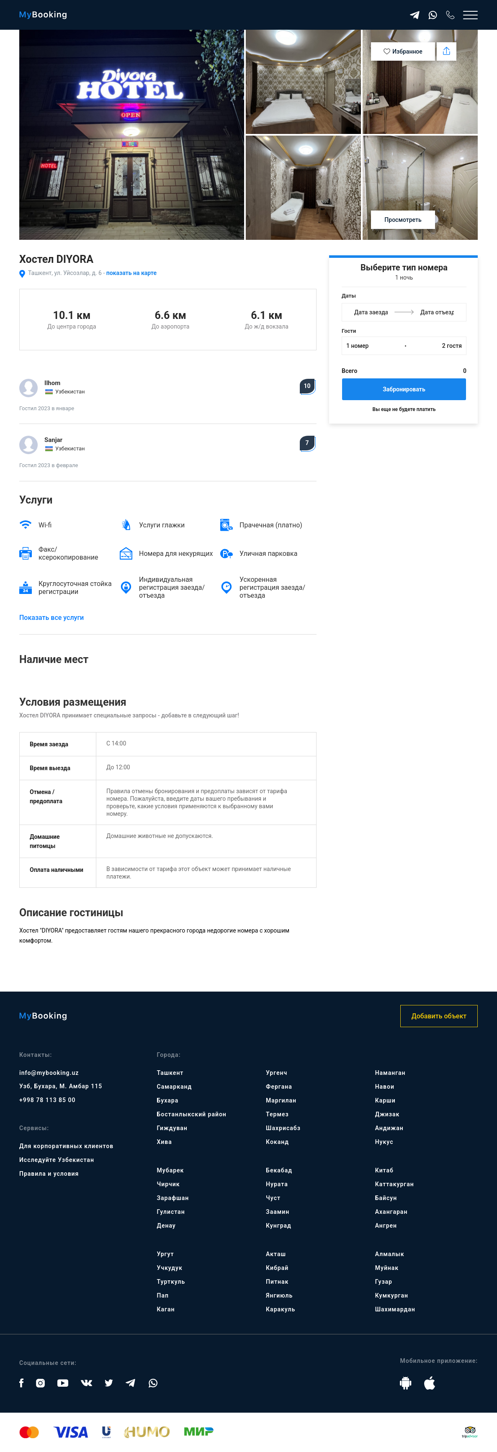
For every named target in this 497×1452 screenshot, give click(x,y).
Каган (166, 1309)
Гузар (383, 1281)
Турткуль (171, 1281)
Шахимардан (395, 1309)
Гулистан (171, 1211)
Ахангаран (391, 1211)
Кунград (278, 1225)
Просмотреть (402, 219)
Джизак (387, 1114)
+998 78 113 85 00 (47, 1100)
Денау (166, 1225)
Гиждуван (172, 1128)
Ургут (165, 1254)
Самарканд (174, 1086)
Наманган (390, 1072)
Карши (385, 1100)
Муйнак (387, 1267)
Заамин (277, 1211)
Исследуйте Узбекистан (56, 1159)
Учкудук (170, 1267)
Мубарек (170, 1170)
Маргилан (281, 1100)
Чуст (273, 1198)
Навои (384, 1086)
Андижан (389, 1128)
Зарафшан (173, 1198)
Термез (277, 1114)
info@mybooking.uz (49, 1072)
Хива (164, 1141)
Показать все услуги (51, 618)
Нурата (277, 1184)
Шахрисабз (283, 1128)
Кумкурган (391, 1295)
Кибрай (277, 1267)
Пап (163, 1295)
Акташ (276, 1254)
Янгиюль (279, 1295)
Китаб (384, 1170)
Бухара (168, 1100)
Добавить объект (439, 1016)
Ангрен (386, 1225)
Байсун (386, 1198)
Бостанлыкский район (192, 1114)
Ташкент (170, 1072)
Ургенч (276, 1072)
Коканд (277, 1141)
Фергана (279, 1086)
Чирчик (168, 1184)
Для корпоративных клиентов (66, 1146)
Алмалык (389, 1254)
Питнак (277, 1281)
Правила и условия (49, 1173)
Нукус (384, 1141)
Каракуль (280, 1309)
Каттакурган (394, 1184)
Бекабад (279, 1170)
